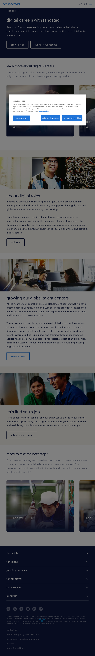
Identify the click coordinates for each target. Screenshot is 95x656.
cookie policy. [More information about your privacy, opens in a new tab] (44, 111)
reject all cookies (50, 118)
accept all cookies (72, 118)
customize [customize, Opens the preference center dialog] (21, 118)
